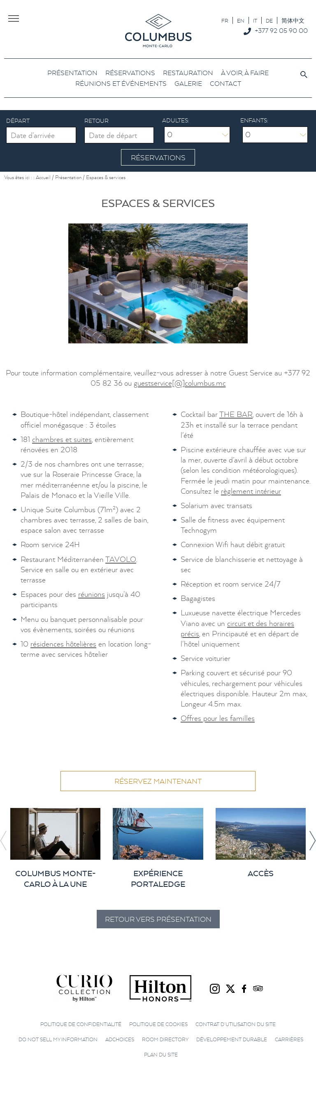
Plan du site (161, 1053)
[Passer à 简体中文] (293, 20)
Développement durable (231, 1038)
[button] (312, 839)
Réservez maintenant (158, 780)
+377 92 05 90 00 (281, 30)
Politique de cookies (158, 1023)
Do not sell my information (58, 1038)
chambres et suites (62, 438)
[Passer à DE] (269, 20)
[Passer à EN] (241, 20)
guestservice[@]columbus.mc (180, 382)
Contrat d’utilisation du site (235, 1023)
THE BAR (236, 413)
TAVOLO (120, 558)
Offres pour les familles (218, 717)
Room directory (165, 1038)
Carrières (289, 1038)
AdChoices (119, 1038)
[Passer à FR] (224, 20)
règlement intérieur (251, 490)
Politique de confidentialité (80, 1023)
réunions (91, 593)
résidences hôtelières (63, 643)
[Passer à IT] (255, 20)
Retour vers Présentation (158, 918)
